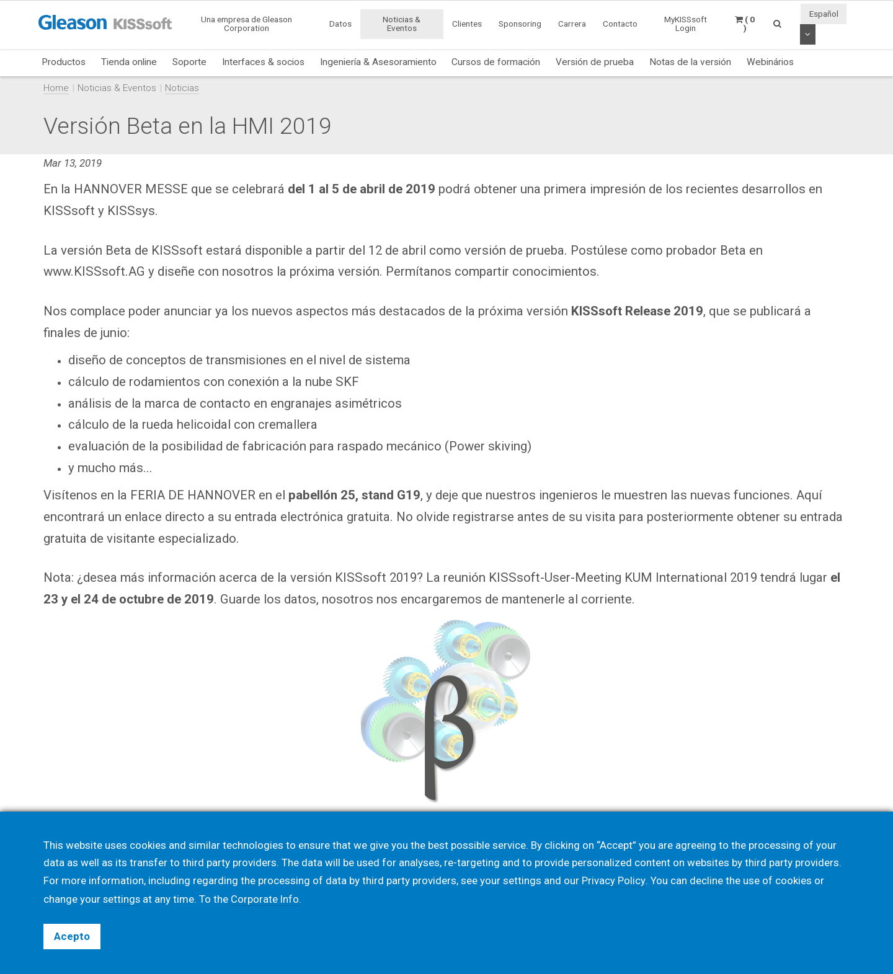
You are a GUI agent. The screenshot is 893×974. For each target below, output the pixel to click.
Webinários (770, 62)
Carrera (572, 24)
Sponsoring (520, 24)
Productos (64, 62)
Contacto (620, 24)
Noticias (182, 88)
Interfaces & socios (263, 62)
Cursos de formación (495, 62)
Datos (340, 24)
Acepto (72, 936)
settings (122, 899)
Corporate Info (266, 899)
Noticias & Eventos (401, 23)
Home (56, 88)
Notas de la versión (690, 62)
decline (705, 881)
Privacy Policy (613, 881)
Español (823, 14)
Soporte (189, 62)
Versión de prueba (595, 62)
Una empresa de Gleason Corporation (246, 23)
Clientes (467, 24)
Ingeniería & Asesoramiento (378, 62)
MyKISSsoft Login (685, 23)
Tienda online (129, 62)
